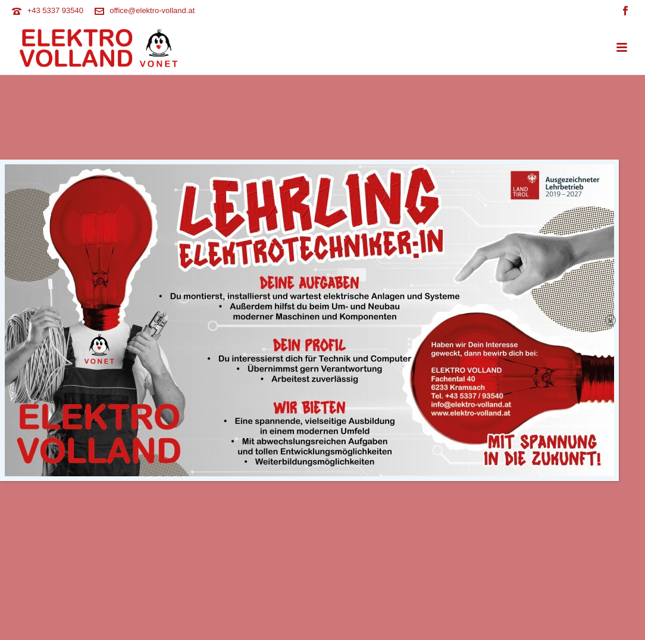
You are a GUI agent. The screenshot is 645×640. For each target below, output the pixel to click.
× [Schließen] (610, 321)
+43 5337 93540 (55, 10)
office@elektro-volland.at (152, 10)
